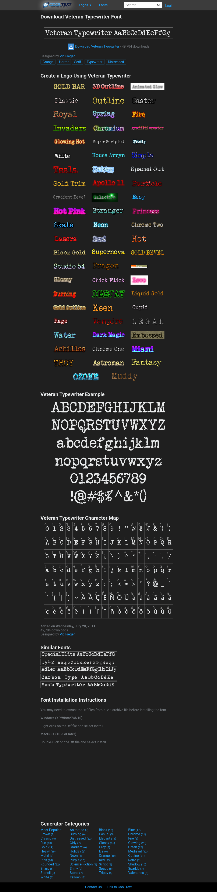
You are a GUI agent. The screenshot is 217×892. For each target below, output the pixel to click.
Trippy (106, 873)
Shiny (76, 869)
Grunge (48, 62)
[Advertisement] (20, 77)
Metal (46, 856)
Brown (47, 834)
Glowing (137, 843)
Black (106, 830)
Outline (136, 856)
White (46, 877)
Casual (106, 834)
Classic (48, 838)
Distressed (116, 62)
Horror (64, 62)
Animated (79, 830)
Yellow (77, 877)
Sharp (47, 869)
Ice (103, 851)
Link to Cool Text (119, 887)
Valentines (138, 873)
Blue (134, 830)
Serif (77, 62)
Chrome (137, 834)
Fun (46, 843)
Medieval (138, 851)
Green (135, 847)
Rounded (50, 864)
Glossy (107, 843)
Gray (104, 847)
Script (105, 864)
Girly (75, 843)
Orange (107, 856)
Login (169, 6)
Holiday (77, 851)
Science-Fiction (83, 864)
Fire (133, 838)
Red (105, 860)
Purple (77, 860)
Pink (46, 860)
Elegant (107, 838)
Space (106, 869)
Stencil (47, 873)
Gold (46, 847)
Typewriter (95, 62)
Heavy (48, 851)
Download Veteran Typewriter (93, 46)
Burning (78, 834)
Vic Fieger (67, 56)
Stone (76, 873)
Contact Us (93, 887)
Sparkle (136, 869)
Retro (134, 860)
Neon (76, 856)
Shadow (137, 864)
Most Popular (50, 830)
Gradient (78, 847)
